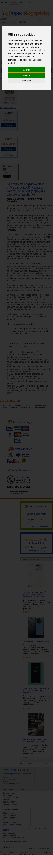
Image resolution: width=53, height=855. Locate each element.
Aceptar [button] (26, 70)
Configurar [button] (26, 81)
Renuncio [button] (26, 75)
